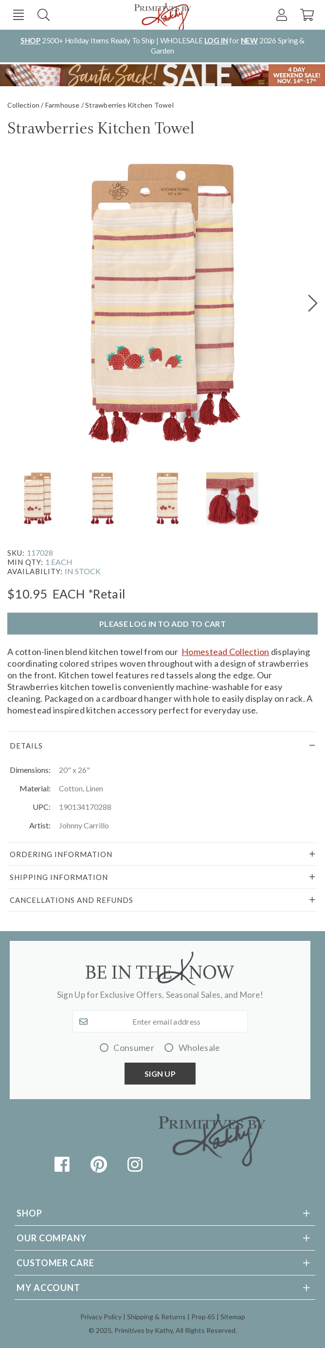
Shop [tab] (29, 1213)
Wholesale (199, 1047)
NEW (249, 40)
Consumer (133, 1047)
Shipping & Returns (156, 1316)
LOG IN (216, 40)
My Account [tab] (48, 1287)
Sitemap (232, 1316)
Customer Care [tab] (55, 1262)
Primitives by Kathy (143, 1330)
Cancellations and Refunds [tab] (71, 900)
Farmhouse (62, 105)
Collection (23, 105)
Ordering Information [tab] (61, 854)
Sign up (160, 1073)
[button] (18, 15)
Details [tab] (26, 745)
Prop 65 (203, 1316)
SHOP (30, 40)
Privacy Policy (101, 1316)
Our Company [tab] (52, 1238)
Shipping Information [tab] (59, 877)
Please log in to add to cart (162, 623)
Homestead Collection (225, 651)
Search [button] (43, 15)
